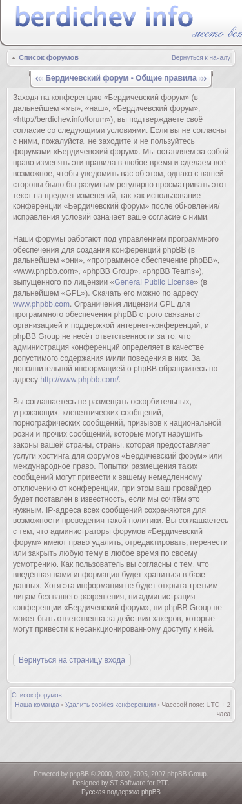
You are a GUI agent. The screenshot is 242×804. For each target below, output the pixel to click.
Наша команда (37, 704)
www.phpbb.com (41, 304)
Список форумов (49, 57)
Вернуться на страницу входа (72, 660)
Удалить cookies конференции (110, 704)
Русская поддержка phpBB (121, 792)
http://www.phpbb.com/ (79, 379)
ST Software (127, 783)
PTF (162, 783)
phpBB (79, 774)
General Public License (154, 282)
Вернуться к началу (201, 57)
